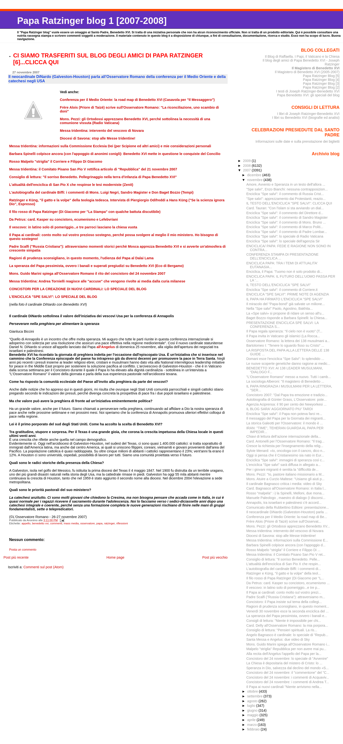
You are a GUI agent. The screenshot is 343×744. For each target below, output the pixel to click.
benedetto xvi (40, 523)
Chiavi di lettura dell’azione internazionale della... (283, 436)
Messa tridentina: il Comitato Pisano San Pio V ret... (285, 554)
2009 (247, 161)
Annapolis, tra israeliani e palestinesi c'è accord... (284, 503)
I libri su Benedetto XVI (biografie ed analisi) (305, 117)
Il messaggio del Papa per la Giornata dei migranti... (286, 418)
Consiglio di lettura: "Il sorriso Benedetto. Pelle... (283, 559)
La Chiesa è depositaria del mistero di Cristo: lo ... (284, 663)
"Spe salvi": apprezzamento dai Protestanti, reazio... (285, 199)
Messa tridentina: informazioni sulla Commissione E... (287, 540)
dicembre (254, 175)
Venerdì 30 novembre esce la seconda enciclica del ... (287, 611)
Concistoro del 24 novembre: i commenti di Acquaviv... (287, 677)
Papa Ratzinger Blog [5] (321, 76)
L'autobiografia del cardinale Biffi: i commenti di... (283, 569)
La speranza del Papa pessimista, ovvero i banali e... (286, 616)
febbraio (254, 729)
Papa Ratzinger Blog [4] (321, 80)
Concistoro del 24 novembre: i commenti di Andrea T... (287, 682)
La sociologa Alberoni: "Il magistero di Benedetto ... (285, 381)
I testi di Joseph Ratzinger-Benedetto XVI (308, 91)
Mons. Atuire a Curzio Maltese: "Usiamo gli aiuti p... (285, 479)
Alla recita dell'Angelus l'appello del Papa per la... (283, 654)
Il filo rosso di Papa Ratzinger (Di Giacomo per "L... (285, 578)
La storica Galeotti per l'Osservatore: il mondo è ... (284, 423)
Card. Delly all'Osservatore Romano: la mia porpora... (287, 625)
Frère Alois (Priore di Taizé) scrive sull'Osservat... (283, 521)
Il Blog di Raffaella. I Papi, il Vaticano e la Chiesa (302, 56)
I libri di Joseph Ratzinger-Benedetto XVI (308, 114)
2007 (247, 170)
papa (99, 523)
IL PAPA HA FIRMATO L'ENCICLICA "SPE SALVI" (284, 299)
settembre (255, 696)
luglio (251, 706)
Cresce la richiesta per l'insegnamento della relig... (284, 446)
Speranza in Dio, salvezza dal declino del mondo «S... (287, 668)
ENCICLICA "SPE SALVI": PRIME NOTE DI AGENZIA (287, 294)
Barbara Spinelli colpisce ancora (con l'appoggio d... (285, 545)
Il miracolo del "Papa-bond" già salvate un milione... (285, 304)
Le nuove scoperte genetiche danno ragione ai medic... (288, 363)
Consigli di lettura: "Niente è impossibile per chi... (283, 621)
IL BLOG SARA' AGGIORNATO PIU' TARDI (279, 409)
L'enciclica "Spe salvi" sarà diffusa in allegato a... (283, 465)
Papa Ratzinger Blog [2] (321, 87)
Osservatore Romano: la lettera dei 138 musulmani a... (288, 341)
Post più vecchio (215, 557)
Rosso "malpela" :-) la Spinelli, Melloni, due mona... (285, 493)
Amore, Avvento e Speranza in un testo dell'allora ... (285, 184)
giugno (253, 710)
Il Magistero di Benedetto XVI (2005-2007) (307, 72)
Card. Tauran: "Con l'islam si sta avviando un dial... (285, 208)
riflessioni (122, 523)
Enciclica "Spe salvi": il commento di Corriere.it (281, 290)
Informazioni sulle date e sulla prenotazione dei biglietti (298, 141)
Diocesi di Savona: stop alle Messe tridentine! (281, 536)
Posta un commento (22, 549)
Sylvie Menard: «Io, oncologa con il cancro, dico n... (285, 451)
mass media (71, 523)
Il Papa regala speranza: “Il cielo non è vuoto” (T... (284, 331)
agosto (253, 701)
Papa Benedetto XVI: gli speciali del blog (308, 95)
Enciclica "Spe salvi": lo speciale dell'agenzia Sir (283, 241)
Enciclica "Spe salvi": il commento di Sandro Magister (287, 217)
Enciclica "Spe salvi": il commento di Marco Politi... (284, 227)
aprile (252, 720)
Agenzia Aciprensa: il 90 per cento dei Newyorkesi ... (286, 404)
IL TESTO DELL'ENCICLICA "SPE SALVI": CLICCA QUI (289, 203)
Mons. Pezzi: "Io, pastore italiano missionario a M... (285, 474)
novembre (255, 180)
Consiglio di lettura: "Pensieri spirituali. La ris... (281, 630)
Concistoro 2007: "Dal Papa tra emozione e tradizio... (286, 395)
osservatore (87, 523)
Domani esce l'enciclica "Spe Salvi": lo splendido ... (285, 359)
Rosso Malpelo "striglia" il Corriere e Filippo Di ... (283, 550)
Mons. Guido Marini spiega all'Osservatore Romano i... (288, 644)
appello (25, 523)
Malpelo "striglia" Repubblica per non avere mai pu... (286, 649)
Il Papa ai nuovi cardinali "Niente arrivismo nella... (284, 687)
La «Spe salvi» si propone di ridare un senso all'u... (285, 313)
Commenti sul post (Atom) (43, 567)
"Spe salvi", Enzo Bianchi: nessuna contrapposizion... (287, 189)
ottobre (253, 691)
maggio (253, 715)
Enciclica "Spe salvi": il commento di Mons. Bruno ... (286, 222)
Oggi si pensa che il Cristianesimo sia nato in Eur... (285, 455)
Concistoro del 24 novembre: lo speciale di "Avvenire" (287, 658)
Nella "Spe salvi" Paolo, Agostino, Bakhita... (279, 308)
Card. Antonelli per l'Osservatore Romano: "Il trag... (285, 441)
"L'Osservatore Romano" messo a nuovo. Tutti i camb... (288, 377)
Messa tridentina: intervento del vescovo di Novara (284, 531)
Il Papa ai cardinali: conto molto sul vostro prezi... (283, 592)
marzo (252, 725)
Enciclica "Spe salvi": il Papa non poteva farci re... (284, 414)
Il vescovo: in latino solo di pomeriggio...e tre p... (283, 588)
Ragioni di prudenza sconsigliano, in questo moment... (287, 606)
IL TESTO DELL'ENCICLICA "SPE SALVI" (278, 285)
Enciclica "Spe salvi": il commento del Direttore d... (284, 213)
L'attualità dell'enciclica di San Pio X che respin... (283, 564)
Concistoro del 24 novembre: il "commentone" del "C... (287, 672)
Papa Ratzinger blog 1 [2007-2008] (92, 20)
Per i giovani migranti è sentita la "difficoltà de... (282, 469)
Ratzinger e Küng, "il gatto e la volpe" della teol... (283, 573)
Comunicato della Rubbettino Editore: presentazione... (287, 507)
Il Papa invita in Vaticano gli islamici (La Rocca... (283, 336)
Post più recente (15, 557)
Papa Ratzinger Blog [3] (321, 83)
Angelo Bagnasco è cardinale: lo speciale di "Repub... (287, 635)
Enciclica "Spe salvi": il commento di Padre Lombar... (286, 232)
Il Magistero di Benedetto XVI (316, 68)
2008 (247, 166)
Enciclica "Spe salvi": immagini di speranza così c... (285, 460)
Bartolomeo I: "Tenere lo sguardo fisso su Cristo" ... (285, 345)
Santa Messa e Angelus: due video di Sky (278, 639)
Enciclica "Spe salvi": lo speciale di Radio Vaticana (284, 236)
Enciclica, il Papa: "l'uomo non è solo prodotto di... (284, 272)
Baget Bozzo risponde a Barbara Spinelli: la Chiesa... (286, 318)
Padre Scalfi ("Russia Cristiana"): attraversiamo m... (285, 597)
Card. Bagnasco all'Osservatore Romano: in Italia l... (286, 488)
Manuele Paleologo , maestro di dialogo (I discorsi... (285, 498)
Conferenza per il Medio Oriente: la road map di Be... (286, 517)
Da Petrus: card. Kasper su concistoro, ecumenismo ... (287, 583)
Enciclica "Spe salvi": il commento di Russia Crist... (285, 194)
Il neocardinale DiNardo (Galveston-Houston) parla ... (287, 512)
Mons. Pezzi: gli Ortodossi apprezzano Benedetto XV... (288, 526)
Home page (115, 557)
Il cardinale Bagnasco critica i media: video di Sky (284, 484)
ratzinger (109, 523)
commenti (56, 523)
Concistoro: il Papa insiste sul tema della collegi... (284, 602)
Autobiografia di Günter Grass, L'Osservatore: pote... (286, 399)
